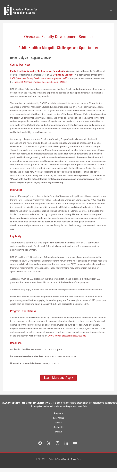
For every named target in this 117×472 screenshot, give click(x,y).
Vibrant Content (63, 463)
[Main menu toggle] (111, 12)
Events (58, 427)
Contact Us (58, 431)
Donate (58, 436)
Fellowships (58, 423)
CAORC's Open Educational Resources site (67, 341)
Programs (58, 418)
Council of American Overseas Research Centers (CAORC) (40, 87)
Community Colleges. (63, 80)
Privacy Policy (76, 463)
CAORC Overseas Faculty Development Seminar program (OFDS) (39, 83)
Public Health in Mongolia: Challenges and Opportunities (38, 76)
